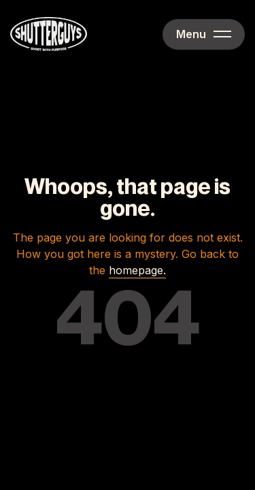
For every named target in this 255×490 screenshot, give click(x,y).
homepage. (137, 270)
